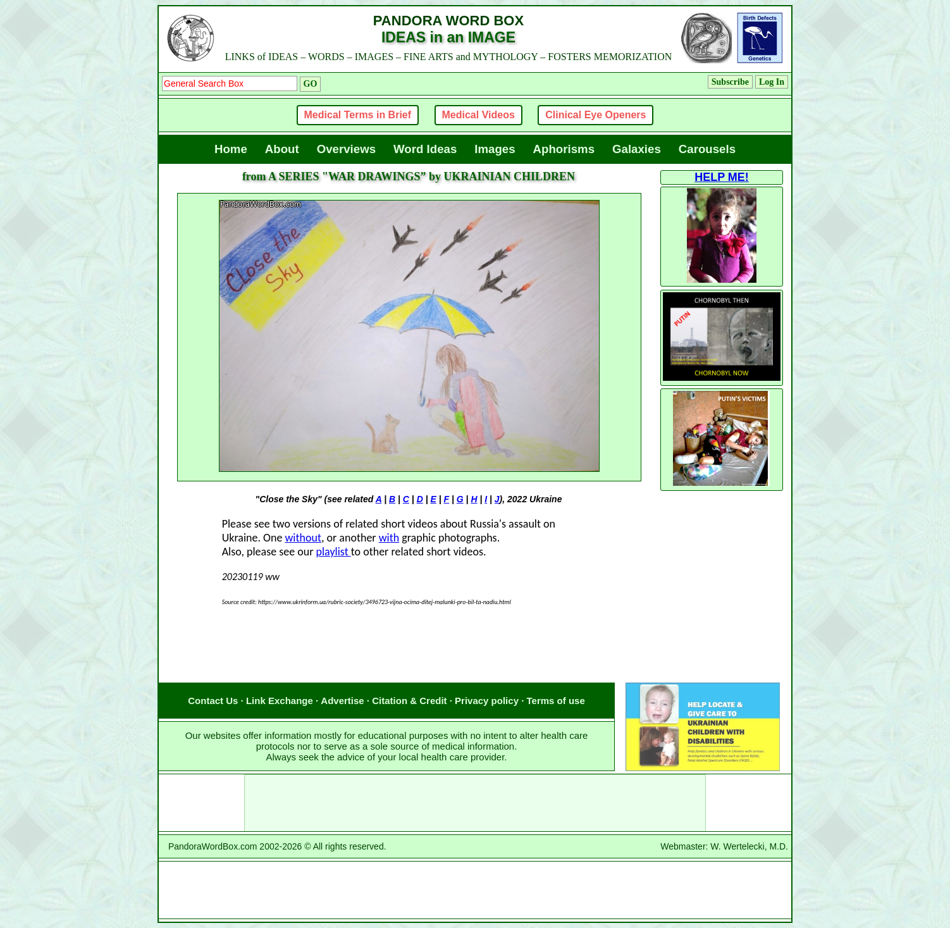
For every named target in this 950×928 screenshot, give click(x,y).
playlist (333, 552)
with (389, 538)
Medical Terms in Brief (358, 114)
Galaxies (636, 149)
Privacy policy (487, 700)
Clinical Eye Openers (595, 114)
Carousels (707, 149)
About (282, 149)
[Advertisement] (409, 657)
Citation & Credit (409, 700)
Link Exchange (279, 700)
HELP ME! (721, 177)
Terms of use (556, 700)
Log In (771, 82)
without (303, 538)
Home (230, 149)
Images (494, 149)
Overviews (346, 149)
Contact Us (213, 700)
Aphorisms (564, 149)
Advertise (342, 700)
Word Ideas (425, 149)
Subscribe (730, 82)
